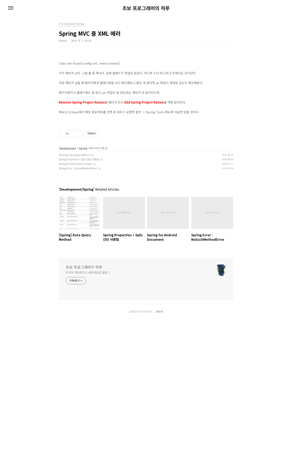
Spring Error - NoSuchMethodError (78, 311)
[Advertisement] (146, 85)
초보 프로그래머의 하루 (146, 8)
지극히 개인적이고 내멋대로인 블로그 (88, 415)
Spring (83, 291)
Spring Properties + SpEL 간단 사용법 (79, 302)
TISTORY (147, 454)
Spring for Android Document (75, 306)
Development (67, 291)
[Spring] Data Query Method (74, 297)
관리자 (159, 454)
